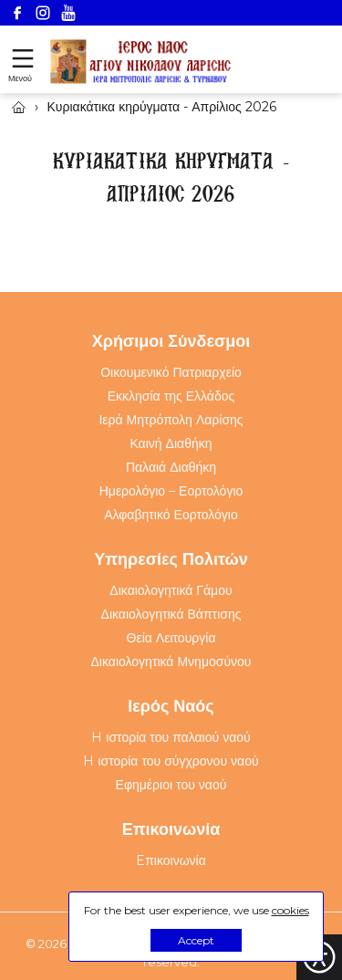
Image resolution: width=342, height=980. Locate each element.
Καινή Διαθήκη (171, 443)
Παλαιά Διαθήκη (171, 467)
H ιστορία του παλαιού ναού (170, 737)
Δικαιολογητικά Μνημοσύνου (171, 661)
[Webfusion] (141, 61)
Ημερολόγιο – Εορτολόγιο (171, 491)
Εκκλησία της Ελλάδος (171, 396)
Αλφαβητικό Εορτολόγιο (171, 514)
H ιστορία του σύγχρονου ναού (170, 761)
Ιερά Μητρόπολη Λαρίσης (170, 420)
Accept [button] (196, 940)
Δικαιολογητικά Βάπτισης (171, 614)
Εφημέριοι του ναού (171, 785)
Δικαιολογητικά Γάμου (170, 590)
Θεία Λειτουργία (171, 638)
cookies (290, 910)
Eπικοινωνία (171, 860)
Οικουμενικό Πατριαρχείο (171, 372)
